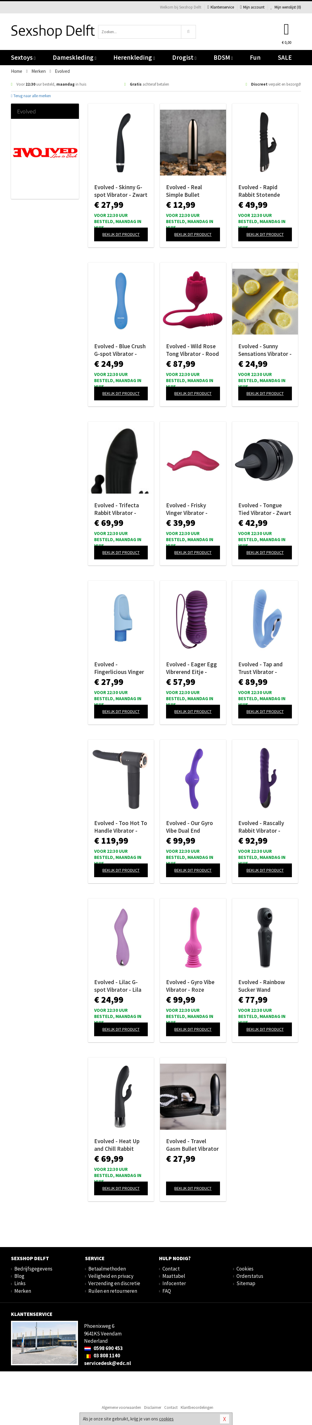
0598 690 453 (103, 1348)
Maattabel (173, 1276)
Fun (255, 57)
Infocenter (174, 1283)
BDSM (223, 57)
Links (20, 1283)
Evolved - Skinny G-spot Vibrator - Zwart (120, 190)
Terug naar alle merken (31, 95)
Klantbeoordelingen (197, 1407)
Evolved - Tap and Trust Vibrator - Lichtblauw (260, 668)
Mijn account (252, 7)
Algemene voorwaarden (121, 1407)
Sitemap (245, 1283)
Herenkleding (134, 57)
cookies (166, 1419)
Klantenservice (220, 7)
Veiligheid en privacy (110, 1276)
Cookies (245, 1268)
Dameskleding (74, 57)
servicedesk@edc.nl (107, 1363)
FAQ (166, 1291)
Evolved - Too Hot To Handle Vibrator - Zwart (120, 827)
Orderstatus (249, 1276)
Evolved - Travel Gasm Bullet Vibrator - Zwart (192, 1145)
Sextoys (23, 57)
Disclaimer (152, 1407)
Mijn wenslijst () (286, 7)
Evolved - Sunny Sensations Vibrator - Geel (265, 350)
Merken (22, 1291)
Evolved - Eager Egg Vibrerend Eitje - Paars (191, 668)
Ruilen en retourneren (112, 1291)
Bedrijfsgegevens (33, 1268)
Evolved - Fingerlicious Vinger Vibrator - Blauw (119, 668)
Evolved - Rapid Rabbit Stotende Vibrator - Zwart (259, 191)
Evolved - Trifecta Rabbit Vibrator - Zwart (116, 509)
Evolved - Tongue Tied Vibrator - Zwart (264, 509)
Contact (171, 1268)
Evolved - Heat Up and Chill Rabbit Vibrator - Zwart (117, 1145)
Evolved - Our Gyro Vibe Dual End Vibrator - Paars (189, 827)
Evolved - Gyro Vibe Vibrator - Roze (190, 985)
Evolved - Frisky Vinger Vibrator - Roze (186, 509)
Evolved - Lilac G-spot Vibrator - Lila (117, 985)
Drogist (184, 57)
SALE (285, 57)
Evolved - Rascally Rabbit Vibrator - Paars (261, 827)
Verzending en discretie (114, 1283)
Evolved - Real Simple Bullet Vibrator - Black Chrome (185, 191)
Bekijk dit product (121, 234)
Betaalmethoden (107, 1268)
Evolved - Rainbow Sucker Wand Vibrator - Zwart (261, 986)
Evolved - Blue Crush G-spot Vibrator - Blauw (120, 350)
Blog (19, 1276)
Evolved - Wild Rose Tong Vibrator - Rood (192, 349)
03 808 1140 (102, 1355)
